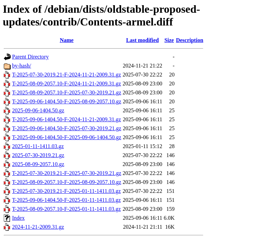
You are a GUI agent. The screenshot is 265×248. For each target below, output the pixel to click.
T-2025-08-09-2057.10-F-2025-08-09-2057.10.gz (66, 182)
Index (18, 218)
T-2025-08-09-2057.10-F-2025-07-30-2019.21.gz (66, 92)
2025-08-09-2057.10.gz (38, 164)
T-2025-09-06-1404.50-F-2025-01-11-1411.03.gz (66, 200)
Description (189, 40)
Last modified (142, 40)
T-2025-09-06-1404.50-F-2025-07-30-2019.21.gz (66, 128)
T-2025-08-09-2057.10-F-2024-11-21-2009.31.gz (66, 83)
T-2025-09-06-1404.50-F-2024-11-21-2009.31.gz (66, 119)
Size (169, 40)
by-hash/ (21, 66)
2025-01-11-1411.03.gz (38, 146)
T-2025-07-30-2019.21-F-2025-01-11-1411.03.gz (66, 191)
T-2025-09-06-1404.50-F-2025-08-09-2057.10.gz (66, 101)
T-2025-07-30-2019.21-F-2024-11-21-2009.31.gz (66, 75)
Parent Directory (30, 57)
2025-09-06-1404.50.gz (38, 110)
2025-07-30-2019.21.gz (38, 155)
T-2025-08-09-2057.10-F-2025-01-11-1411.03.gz (66, 209)
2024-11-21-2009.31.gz (38, 227)
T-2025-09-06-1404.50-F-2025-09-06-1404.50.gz (66, 137)
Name (66, 40)
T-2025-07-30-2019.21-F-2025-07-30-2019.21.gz (66, 173)
